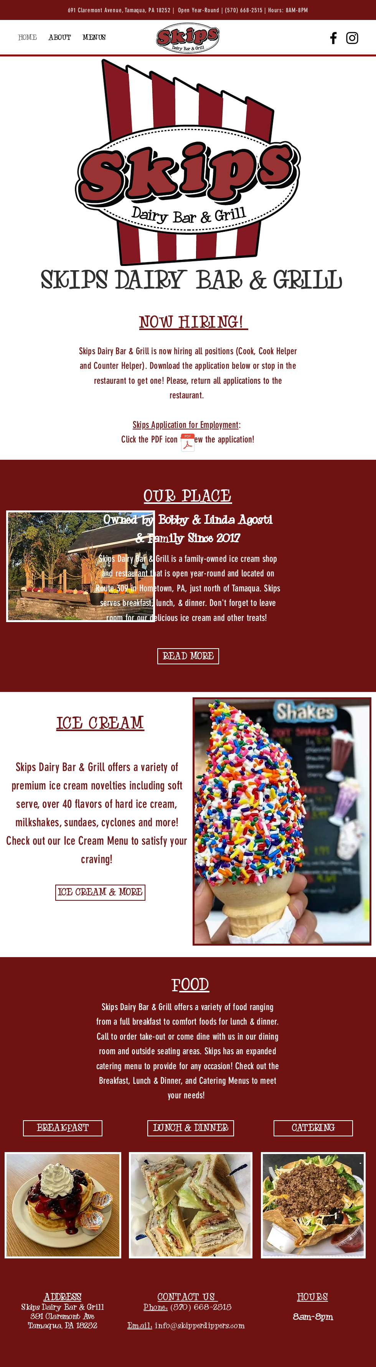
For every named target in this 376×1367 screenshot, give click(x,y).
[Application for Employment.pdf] (187, 443)
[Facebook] (333, 38)
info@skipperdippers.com (200, 1326)
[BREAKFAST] (62, 1128)
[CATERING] (313, 1128)
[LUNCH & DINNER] (190, 1128)
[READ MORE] (188, 656)
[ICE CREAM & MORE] (100, 893)
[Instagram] (352, 38)
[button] (94, 38)
